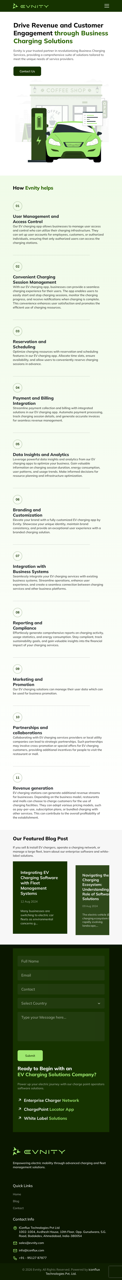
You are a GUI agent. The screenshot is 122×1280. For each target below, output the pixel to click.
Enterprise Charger (51, 1100)
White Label (45, 1118)
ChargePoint (49, 1109)
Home (17, 1194)
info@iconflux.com (31, 1250)
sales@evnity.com (31, 1243)
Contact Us (27, 71)
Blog (16, 1201)
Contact (18, 1208)
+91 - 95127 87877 (33, 1258)
